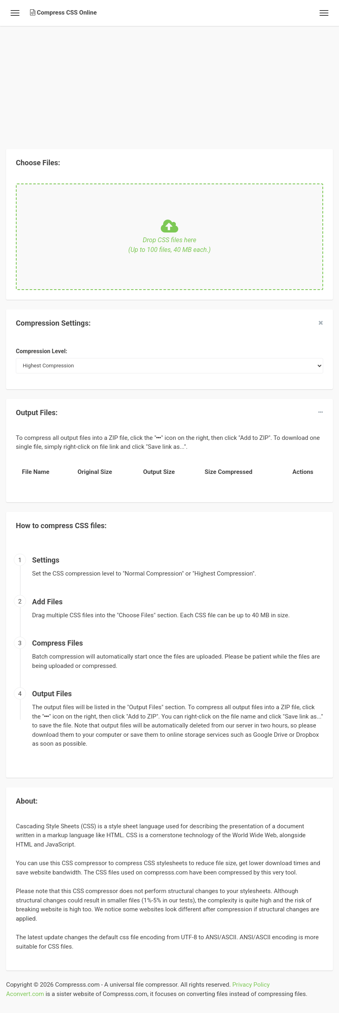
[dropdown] (320, 412)
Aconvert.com (25, 994)
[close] (320, 323)
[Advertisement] (169, 82)
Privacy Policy (251, 984)
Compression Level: (41, 351)
